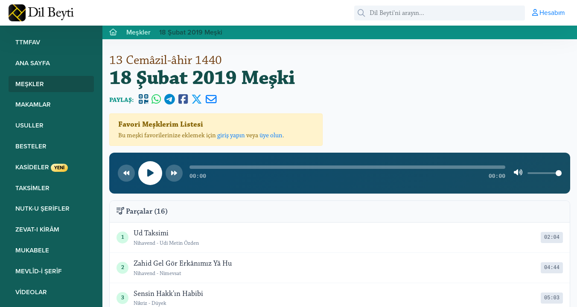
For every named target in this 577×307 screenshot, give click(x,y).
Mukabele (32, 250)
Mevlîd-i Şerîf (38, 270)
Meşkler (29, 83)
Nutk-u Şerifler (42, 208)
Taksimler (32, 187)
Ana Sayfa (32, 62)
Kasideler (41, 167)
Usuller (29, 125)
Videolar (31, 291)
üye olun (271, 135)
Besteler (31, 146)
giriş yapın (231, 135)
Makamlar (33, 104)
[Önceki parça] (126, 173)
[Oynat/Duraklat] (150, 173)
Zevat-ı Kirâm (37, 229)
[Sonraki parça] (174, 173)
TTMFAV (27, 42)
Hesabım (548, 12)
